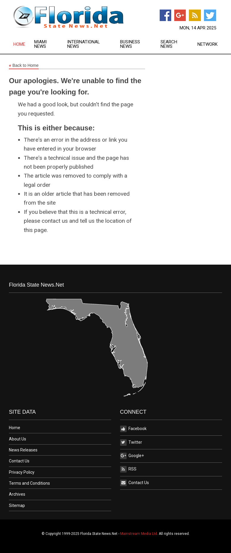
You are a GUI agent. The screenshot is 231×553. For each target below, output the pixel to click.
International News (83, 44)
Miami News (40, 44)
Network (207, 44)
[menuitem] (23, 44)
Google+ (132, 456)
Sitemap (17, 505)
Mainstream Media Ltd (138, 534)
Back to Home (24, 66)
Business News (130, 44)
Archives (17, 494)
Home (19, 44)
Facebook (133, 429)
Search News (169, 44)
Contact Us (19, 461)
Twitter (131, 442)
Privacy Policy (21, 472)
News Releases (23, 450)
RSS (128, 469)
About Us (17, 439)
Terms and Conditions (29, 483)
